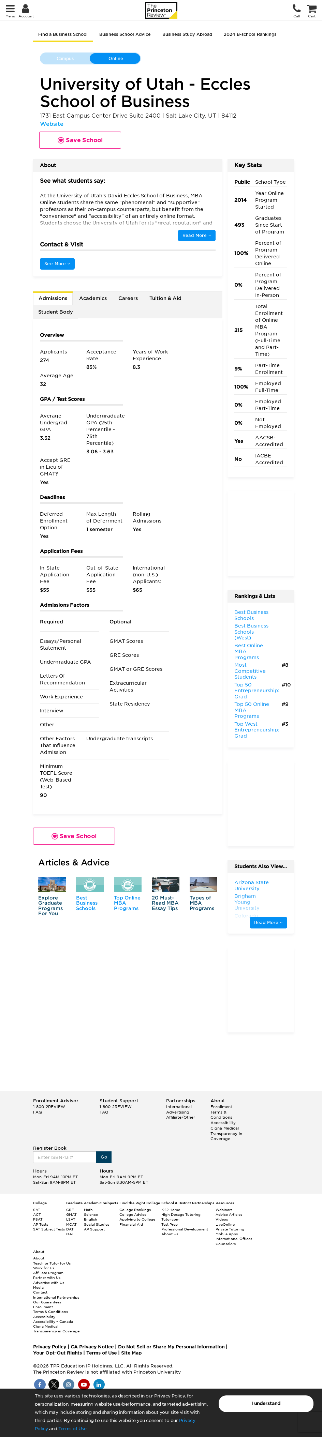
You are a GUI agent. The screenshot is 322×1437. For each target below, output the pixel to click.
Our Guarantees (47, 1302)
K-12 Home (170, 1210)
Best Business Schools (87, 903)
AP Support (94, 1229)
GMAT (71, 1214)
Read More (196, 235)
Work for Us (43, 1268)
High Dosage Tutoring (181, 1214)
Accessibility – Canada (53, 1321)
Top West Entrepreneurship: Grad (256, 730)
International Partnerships (56, 1297)
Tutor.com (170, 1219)
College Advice (132, 1214)
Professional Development (184, 1229)
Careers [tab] (128, 298)
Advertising (177, 1112)
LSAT (70, 1219)
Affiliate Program (48, 1273)
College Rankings (135, 1210)
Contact (40, 1292)
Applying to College (137, 1219)
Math (88, 1210)
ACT (37, 1214)
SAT (36, 1210)
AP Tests (40, 1224)
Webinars (224, 1210)
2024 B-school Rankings (250, 34)
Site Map (131, 1353)
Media (38, 1287)
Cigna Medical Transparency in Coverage (226, 1133)
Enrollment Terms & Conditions (221, 1112)
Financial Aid (131, 1224)
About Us (169, 1234)
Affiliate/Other (180, 1117)
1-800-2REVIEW (49, 1106)
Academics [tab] (93, 298)
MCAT (71, 1224)
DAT (70, 1229)
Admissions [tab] (53, 298)
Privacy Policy (49, 1346)
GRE (70, 1210)
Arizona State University (251, 885)
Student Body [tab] (55, 312)
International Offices (234, 1239)
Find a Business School (63, 34)
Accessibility (223, 1122)
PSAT (38, 1219)
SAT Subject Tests (49, 1229)
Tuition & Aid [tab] (165, 298)
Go (104, 1157)
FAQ (37, 1112)
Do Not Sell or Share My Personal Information (171, 1346)
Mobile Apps (227, 1234)
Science (91, 1214)
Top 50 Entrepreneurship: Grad (256, 690)
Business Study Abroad (187, 34)
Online (115, 58)
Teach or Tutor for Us (52, 1263)
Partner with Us (46, 1277)
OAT (70, 1234)
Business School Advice (125, 34)
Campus (65, 58)
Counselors (226, 1244)
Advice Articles (229, 1214)
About (38, 1258)
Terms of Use (72, 1428)
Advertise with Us (48, 1283)
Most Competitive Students (250, 671)
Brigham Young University (247, 902)
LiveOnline (225, 1224)
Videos (222, 1219)
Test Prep (169, 1224)
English (90, 1219)
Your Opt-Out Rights (57, 1353)
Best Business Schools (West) (251, 631)
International (179, 1106)
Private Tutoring (230, 1229)
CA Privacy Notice (92, 1346)
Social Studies (96, 1224)
